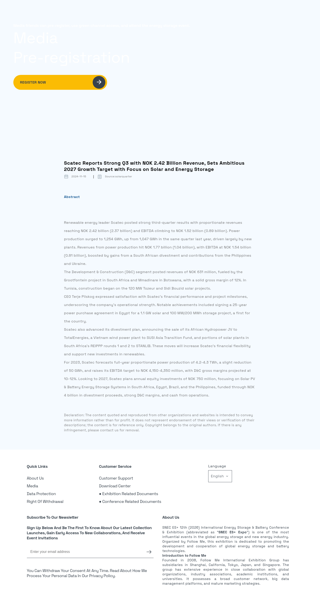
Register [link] (265, 10)
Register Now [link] (62, 82)
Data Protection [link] (41, 493)
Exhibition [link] (165, 10)
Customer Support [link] (116, 478)
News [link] (224, 10)
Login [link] (243, 10)
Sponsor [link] (206, 10)
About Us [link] (35, 478)
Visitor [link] (186, 10)
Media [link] (32, 485)
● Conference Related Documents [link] (130, 501)
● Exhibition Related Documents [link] (128, 493)
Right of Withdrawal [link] (45, 501)
